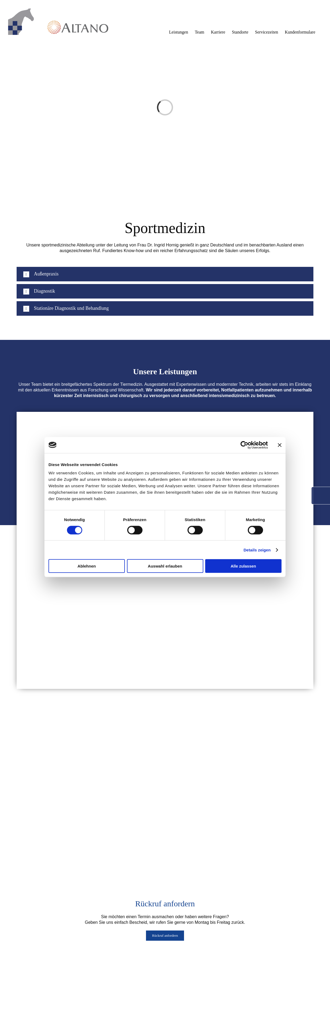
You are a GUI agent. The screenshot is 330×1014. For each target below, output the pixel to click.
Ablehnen (86, 566)
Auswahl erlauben (165, 566)
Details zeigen (257, 549)
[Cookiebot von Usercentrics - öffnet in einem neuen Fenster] (244, 445)
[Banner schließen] (280, 445)
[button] (165, 274)
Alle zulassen (243, 566)
